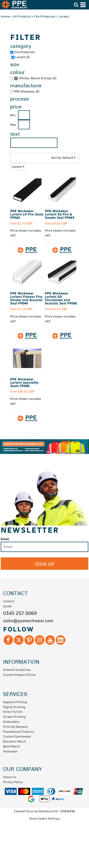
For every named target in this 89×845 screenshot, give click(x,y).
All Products (22, 17)
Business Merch (14, 741)
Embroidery (11, 722)
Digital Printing (14, 707)
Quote (7, 606)
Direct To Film (13, 712)
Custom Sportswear (17, 736)
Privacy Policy (13, 782)
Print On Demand (15, 726)
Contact (8, 601)
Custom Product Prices (19, 675)
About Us (9, 777)
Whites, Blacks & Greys (35, 78)
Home (5, 17)
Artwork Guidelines (17, 670)
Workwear (10, 751)
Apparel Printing (15, 702)
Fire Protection (45, 17)
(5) (35, 78)
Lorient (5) (22, 57)
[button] (76, 4)
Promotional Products (18, 731)
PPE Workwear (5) (26, 91)
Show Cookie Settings (44, 818)
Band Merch (11, 746)
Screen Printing (14, 717)
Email (5, 539)
